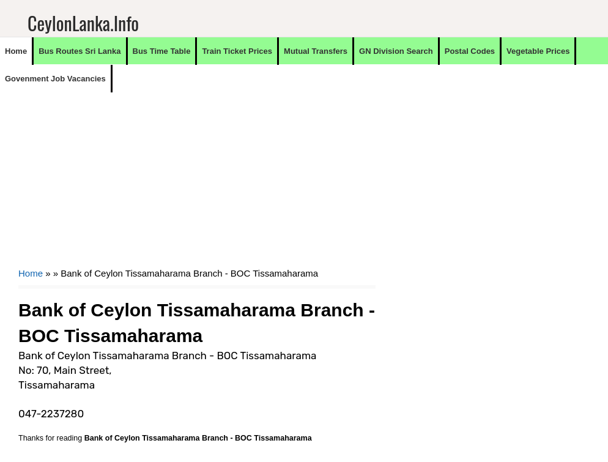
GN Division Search (396, 51)
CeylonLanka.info (83, 23)
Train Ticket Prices (237, 51)
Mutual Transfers (315, 51)
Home (16, 51)
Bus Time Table (162, 51)
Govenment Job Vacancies (55, 78)
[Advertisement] (197, 178)
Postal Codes (470, 51)
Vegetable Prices (537, 51)
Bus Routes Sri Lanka (79, 51)
